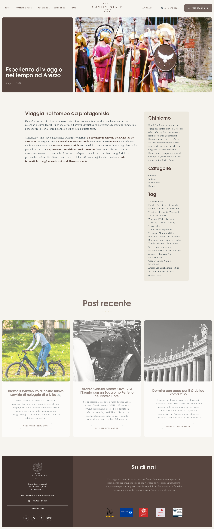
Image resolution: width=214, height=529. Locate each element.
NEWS (73, 8)
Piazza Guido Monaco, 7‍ (37, 484)
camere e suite (24, 8)
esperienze (59, 8)
